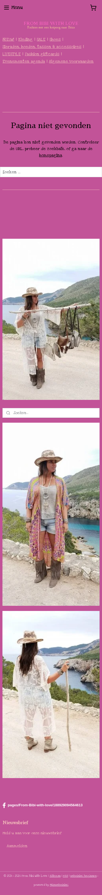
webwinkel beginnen (83, 876)
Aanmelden (17, 846)
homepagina (50, 155)
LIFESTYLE (11, 54)
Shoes (55, 39)
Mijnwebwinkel (59, 885)
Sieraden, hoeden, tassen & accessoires (41, 46)
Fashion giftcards (42, 54)
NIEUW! (8, 39)
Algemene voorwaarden (71, 61)
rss (65, 876)
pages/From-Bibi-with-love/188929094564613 (42, 805)
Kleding (25, 39)
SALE (41, 39)
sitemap (55, 876)
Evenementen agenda (23, 61)
